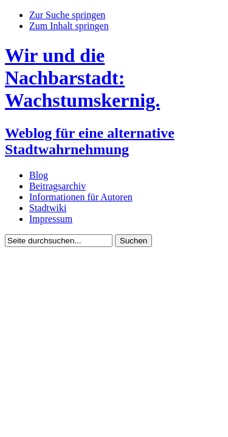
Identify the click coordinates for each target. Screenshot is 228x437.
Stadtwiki (47, 208)
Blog (38, 175)
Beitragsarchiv (57, 186)
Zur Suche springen (67, 15)
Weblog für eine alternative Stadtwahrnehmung (89, 141)
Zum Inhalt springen (69, 26)
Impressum (50, 219)
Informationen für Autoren (81, 197)
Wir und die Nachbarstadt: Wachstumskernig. (82, 77)
